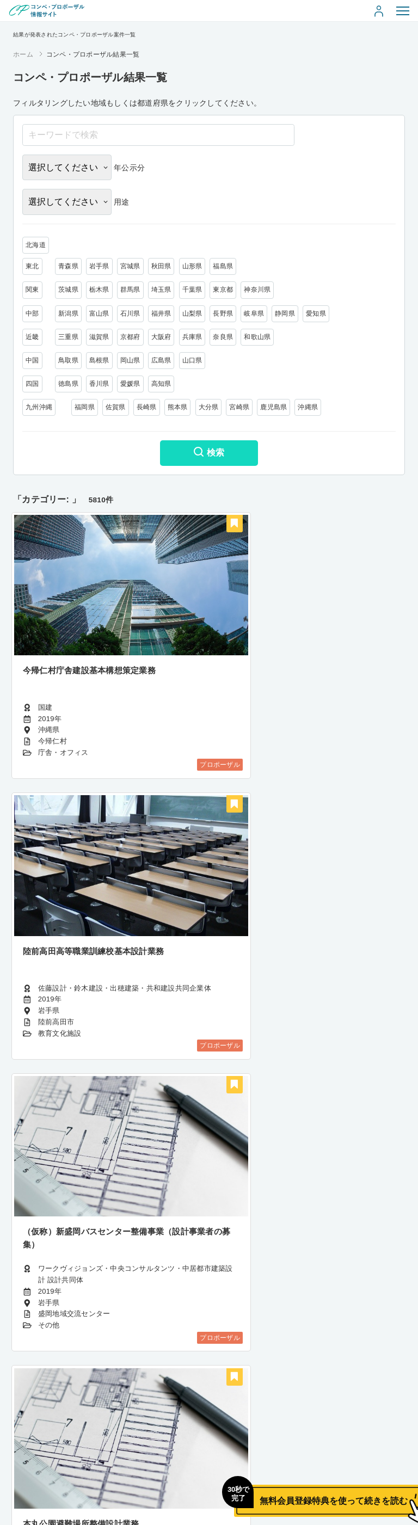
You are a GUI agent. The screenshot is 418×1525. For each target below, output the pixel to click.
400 (233, 1432)
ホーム (23, 54)
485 (282, 1432)
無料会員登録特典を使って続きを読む (285, 1490)
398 (184, 1432)
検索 (208, 453)
